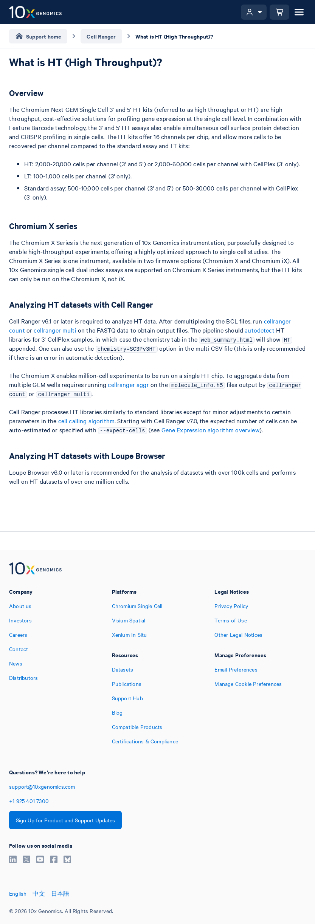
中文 (39, 893)
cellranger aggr (128, 384)
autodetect (260, 330)
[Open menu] (299, 12)
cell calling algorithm (86, 420)
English (17, 893)
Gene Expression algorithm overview (210, 430)
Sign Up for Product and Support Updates (65, 820)
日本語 (60, 893)
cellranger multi (55, 330)
